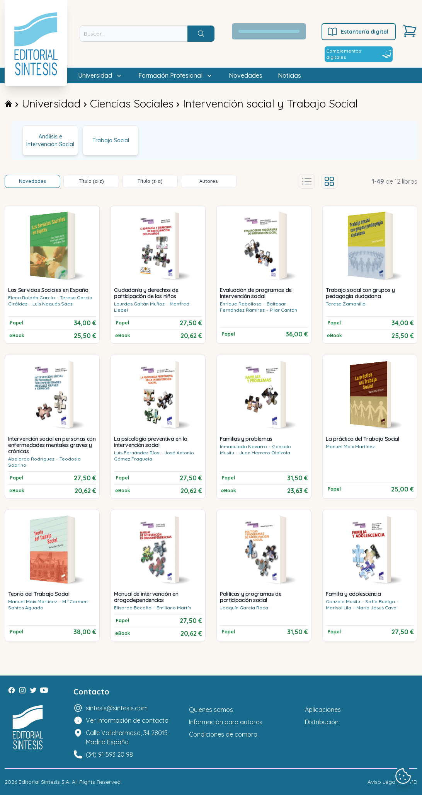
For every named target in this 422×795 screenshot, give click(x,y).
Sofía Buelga (380, 601)
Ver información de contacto (127, 720)
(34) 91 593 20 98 (109, 754)
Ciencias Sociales (132, 103)
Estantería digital (357, 31)
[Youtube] (44, 690)
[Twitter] (33, 690)
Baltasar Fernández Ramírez (253, 307)
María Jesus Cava (376, 608)
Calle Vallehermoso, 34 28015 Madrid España (127, 737)
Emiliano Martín (174, 608)
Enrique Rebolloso (241, 304)
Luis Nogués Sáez (52, 304)
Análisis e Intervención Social (50, 140)
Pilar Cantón (283, 310)
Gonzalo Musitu (343, 601)
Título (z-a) (150, 181)
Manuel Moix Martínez (350, 446)
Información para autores (225, 722)
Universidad (51, 103)
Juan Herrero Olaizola (264, 453)
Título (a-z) (91, 181)
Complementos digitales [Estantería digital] (358, 54)
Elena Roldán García (31, 297)
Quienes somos (211, 709)
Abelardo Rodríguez (31, 459)
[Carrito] (409, 31)
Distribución (322, 722)
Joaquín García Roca (244, 608)
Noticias (289, 75)
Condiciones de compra (223, 734)
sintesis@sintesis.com (117, 708)
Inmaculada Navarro (243, 446)
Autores (208, 181)
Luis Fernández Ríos (136, 453)
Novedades (245, 75)
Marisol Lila (338, 608)
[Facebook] (11, 690)
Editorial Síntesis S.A (44, 781)
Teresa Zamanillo (346, 304)
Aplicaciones (323, 709)
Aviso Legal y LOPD (392, 781)
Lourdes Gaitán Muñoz (139, 304)
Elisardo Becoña (132, 608)
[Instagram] (22, 690)
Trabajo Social (110, 140)
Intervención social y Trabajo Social (270, 103)
